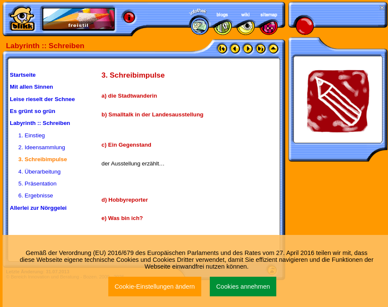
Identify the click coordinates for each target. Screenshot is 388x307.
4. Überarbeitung (39, 171)
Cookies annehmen (243, 286)
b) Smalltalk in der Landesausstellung (152, 114)
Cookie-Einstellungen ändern (155, 286)
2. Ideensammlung (41, 147)
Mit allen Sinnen (31, 87)
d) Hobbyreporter (124, 200)
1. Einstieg (31, 135)
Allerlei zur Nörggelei (38, 208)
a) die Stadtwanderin (129, 96)
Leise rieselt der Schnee (42, 99)
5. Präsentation (37, 183)
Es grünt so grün (32, 111)
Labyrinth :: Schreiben (40, 123)
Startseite (23, 75)
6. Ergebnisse (35, 195)
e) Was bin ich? (122, 218)
